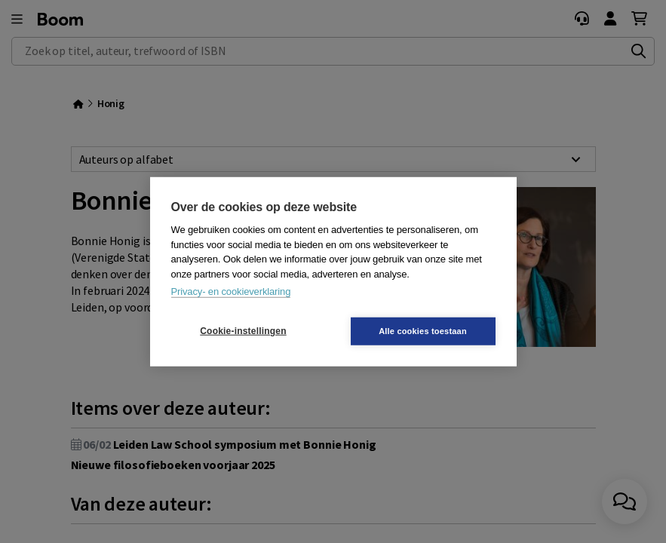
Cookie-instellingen (243, 331)
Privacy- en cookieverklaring (231, 291)
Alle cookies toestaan (423, 330)
